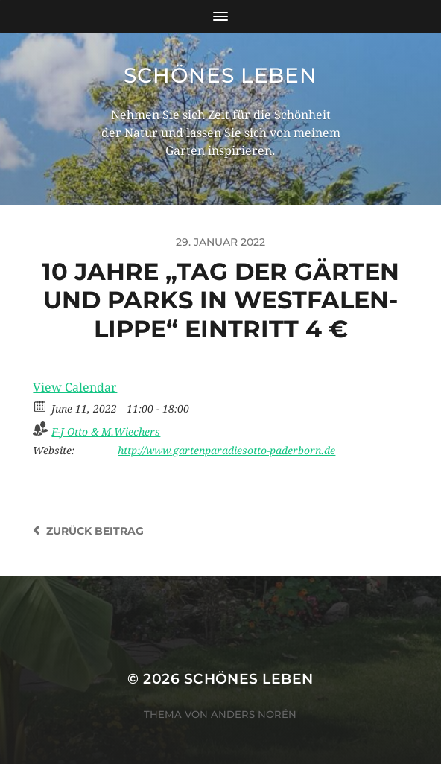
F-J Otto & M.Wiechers (105, 432)
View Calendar (75, 388)
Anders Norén (253, 714)
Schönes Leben (220, 75)
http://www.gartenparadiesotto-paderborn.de (226, 450)
